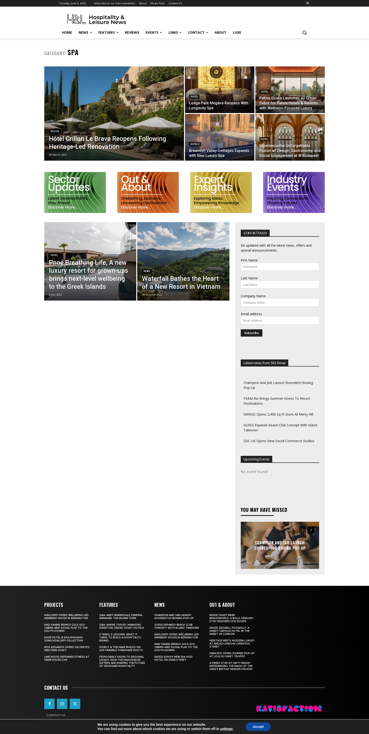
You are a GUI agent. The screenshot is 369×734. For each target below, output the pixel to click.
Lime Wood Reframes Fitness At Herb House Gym (66, 658)
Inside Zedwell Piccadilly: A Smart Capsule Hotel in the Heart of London (229, 631)
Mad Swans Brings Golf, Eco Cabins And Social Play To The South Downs (66, 627)
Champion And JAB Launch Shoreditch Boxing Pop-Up (280, 545)
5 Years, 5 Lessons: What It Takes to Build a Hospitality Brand (120, 637)
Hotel (194, 96)
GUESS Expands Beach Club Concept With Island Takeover (176, 626)
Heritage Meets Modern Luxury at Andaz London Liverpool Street (232, 643)
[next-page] (311, 530)
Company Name (253, 296)
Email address (251, 314)
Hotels (195, 144)
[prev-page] (302, 530)
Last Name (249, 278)
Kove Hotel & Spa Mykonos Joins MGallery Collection (63, 639)
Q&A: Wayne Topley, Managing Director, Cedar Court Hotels (121, 626)
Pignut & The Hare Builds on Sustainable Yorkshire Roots (121, 649)
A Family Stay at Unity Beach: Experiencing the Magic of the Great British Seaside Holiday (231, 666)
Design (55, 131)
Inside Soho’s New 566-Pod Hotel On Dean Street (173, 658)
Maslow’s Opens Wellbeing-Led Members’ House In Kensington (66, 617)
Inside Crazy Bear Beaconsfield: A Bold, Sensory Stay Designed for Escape (231, 618)
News (147, 271)
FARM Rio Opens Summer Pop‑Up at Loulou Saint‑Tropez (231, 655)
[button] (304, 32)
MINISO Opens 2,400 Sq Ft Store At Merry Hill (278, 414)
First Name (249, 260)
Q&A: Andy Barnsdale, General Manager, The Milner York (121, 617)
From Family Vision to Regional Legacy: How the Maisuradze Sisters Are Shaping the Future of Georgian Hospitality (122, 661)
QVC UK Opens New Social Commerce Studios (279, 441)
